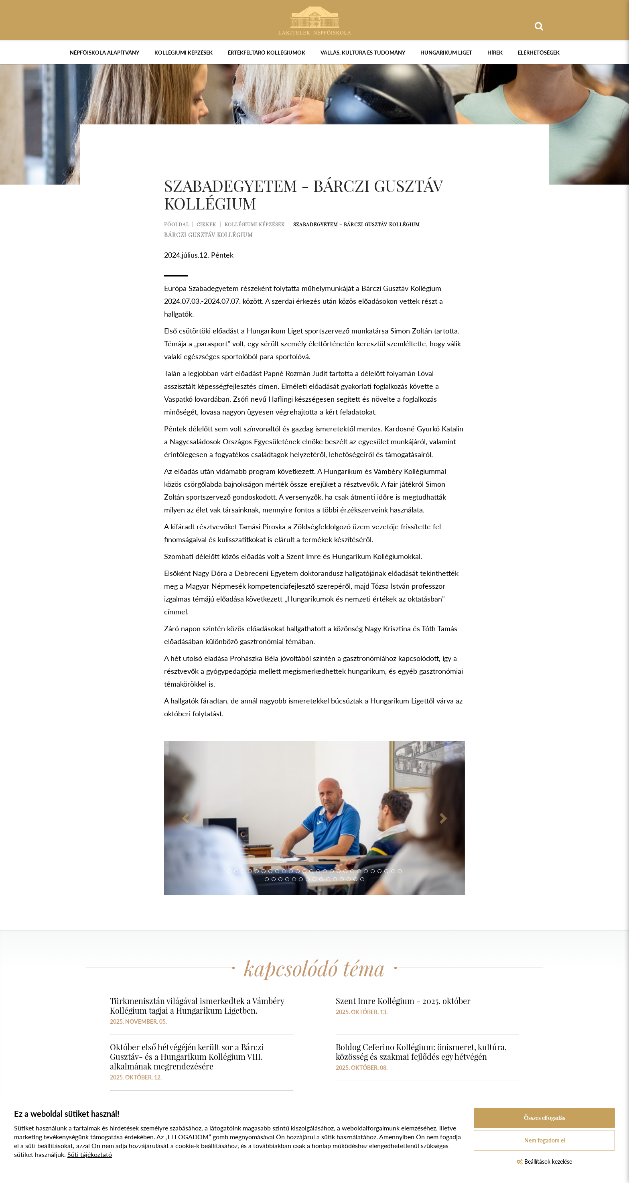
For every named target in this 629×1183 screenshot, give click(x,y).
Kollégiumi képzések (183, 52)
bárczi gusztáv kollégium (208, 235)
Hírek (495, 52)
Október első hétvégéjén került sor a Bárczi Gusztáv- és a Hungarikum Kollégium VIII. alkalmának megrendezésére (187, 1056)
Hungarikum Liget (446, 52)
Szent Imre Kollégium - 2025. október (403, 1000)
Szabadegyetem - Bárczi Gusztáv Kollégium (356, 224)
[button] (186, 818)
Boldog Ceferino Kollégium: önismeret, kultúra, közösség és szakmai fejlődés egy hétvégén (421, 1051)
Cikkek (206, 224)
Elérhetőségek (539, 52)
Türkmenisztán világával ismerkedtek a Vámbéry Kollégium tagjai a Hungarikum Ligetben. (197, 1005)
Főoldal (176, 224)
